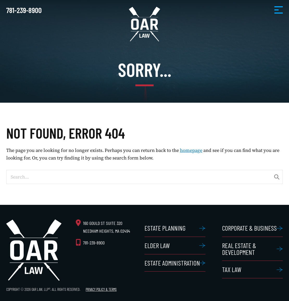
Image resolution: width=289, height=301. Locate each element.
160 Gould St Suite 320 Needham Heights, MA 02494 (106, 227)
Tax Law (231, 269)
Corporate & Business (249, 228)
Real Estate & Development (239, 248)
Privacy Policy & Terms (101, 289)
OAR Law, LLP (144, 24)
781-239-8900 (24, 10)
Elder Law (157, 245)
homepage (191, 150)
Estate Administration (172, 263)
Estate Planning (165, 228)
